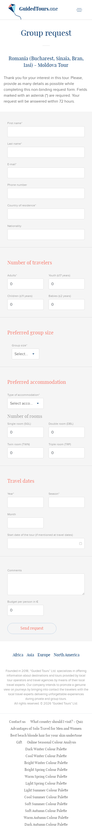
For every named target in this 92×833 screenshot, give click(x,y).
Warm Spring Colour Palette (46, 776)
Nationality (14, 226)
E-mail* (11, 164)
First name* (14, 123)
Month (11, 514)
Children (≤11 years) (19, 296)
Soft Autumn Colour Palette (46, 811)
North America (66, 655)
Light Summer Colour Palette (46, 790)
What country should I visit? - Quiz (56, 722)
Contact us (17, 722)
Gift (19, 742)
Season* (54, 493)
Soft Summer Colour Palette (46, 804)
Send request (31, 628)
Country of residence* (21, 205)
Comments (14, 570)
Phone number (17, 185)
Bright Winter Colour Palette (46, 763)
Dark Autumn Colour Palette (46, 824)
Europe (44, 655)
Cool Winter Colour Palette (46, 756)
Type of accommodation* (23, 395)
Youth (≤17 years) (59, 275)
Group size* (19, 345)
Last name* (14, 143)
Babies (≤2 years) (60, 296)
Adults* (12, 275)
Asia (30, 655)
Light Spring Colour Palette (46, 783)
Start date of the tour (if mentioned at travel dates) (40, 535)
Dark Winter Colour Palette (46, 749)
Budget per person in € (22, 601)
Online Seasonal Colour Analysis (51, 742)
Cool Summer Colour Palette (46, 797)
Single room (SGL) (19, 423)
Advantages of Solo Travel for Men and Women (46, 728)
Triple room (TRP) (60, 444)
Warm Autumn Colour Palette (46, 818)
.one (33, 11)
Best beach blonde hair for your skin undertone (46, 735)
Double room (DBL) (61, 423)
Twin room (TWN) (18, 444)
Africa (18, 655)
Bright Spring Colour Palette (46, 770)
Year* (10, 493)
